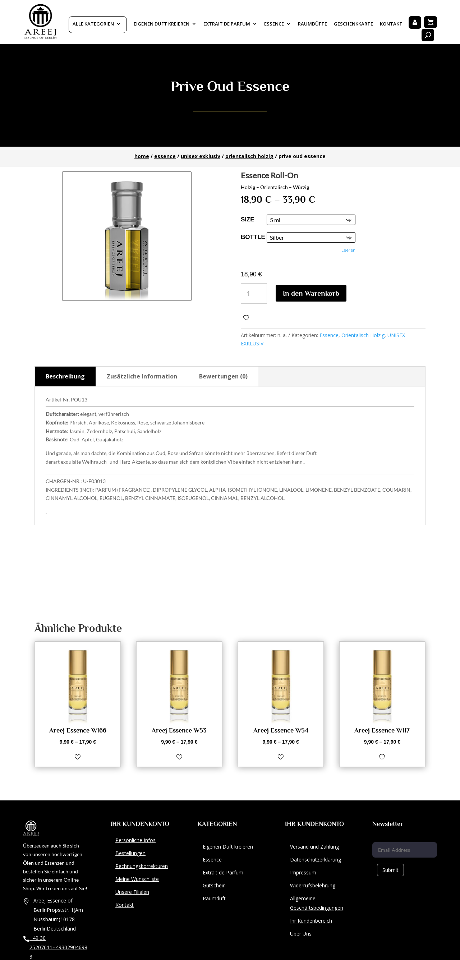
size (247, 219)
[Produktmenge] (254, 293)
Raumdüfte (312, 24)
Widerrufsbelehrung (312, 885)
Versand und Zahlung (314, 846)
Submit (390, 870)
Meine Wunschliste (137, 879)
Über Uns (301, 933)
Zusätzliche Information (142, 376)
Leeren (348, 250)
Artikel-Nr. (58, 399)
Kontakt (391, 24)
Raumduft (214, 898)
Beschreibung (65, 376)
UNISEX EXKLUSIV (200, 156)
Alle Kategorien (93, 24)
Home (141, 156)
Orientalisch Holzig (249, 156)
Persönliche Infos (135, 840)
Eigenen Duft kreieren (161, 24)
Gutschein (214, 885)
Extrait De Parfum (226, 24)
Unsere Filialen (132, 891)
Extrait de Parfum (223, 872)
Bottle (253, 237)
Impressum (303, 872)
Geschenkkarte (353, 24)
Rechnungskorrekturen (141, 866)
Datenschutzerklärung (315, 859)
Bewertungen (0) (223, 376)
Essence (274, 24)
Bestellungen (130, 853)
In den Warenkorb (311, 293)
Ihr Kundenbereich (311, 920)
